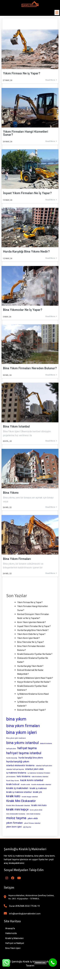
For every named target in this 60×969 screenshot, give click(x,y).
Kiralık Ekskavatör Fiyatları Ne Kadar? (34, 654)
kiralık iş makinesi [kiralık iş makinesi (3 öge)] (38, 788)
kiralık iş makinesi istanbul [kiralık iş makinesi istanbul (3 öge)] (19, 792)
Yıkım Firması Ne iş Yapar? (30, 602)
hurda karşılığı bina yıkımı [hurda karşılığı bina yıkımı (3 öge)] (31, 757)
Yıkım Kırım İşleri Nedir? (28, 638)
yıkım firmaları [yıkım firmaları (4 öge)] (14, 822)
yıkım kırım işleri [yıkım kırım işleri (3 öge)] (14, 827)
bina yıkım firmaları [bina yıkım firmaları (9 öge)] (23, 725)
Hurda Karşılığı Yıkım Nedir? (30, 666)
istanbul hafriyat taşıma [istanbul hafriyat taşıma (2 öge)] (15, 769)
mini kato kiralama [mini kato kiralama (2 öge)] (33, 814)
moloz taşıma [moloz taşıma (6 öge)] (16, 818)
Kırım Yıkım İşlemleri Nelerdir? (31, 622)
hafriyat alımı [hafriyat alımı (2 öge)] (11, 749)
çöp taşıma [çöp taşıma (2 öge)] (27, 827)
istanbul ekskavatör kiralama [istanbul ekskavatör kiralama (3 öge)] (20, 765)
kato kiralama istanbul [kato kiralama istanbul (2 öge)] (40, 777)
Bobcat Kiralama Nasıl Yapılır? (31, 710)
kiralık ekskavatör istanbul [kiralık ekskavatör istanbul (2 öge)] (41, 785)
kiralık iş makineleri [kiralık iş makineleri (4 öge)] (17, 788)
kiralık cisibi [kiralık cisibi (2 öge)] (25, 785)
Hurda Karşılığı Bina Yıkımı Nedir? (33, 630)
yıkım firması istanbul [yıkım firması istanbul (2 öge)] (32, 823)
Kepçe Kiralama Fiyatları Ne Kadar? (34, 682)
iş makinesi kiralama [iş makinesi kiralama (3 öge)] (16, 773)
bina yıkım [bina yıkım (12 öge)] (16, 719)
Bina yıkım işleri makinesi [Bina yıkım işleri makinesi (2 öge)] (16, 738)
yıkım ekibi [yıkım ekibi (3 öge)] (33, 818)
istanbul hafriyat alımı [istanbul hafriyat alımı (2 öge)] (44, 766)
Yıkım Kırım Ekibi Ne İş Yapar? (31, 634)
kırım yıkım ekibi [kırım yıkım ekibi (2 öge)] (36, 810)
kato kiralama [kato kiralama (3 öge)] (23, 776)
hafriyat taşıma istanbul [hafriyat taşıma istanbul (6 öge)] (23, 753)
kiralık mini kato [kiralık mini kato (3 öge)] (39, 805)
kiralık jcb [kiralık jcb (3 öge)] (37, 792)
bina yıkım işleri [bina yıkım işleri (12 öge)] (21, 732)
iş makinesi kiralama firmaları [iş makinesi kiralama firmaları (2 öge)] (39, 773)
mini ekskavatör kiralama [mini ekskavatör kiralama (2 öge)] (15, 814)
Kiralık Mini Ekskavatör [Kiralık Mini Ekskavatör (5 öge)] (21, 801)
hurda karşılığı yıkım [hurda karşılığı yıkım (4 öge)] (17, 761)
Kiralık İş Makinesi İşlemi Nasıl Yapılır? (35, 678)
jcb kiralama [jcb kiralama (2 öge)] (10, 777)
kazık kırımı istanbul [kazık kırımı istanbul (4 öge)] (31, 780)
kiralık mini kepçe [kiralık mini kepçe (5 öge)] (17, 809)
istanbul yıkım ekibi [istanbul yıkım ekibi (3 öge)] (34, 769)
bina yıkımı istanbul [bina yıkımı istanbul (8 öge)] (22, 742)
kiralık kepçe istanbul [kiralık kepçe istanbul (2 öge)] (30, 797)
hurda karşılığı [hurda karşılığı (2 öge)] (11, 758)
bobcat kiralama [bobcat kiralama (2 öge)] (46, 743)
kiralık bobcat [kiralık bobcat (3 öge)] (12, 784)
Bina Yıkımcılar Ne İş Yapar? (30, 642)
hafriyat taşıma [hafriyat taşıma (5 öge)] (27, 748)
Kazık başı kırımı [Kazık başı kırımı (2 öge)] (12, 781)
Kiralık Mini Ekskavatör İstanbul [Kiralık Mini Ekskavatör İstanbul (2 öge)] (18, 806)
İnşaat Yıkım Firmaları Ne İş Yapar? (34, 626)
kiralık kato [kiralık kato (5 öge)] (13, 796)
